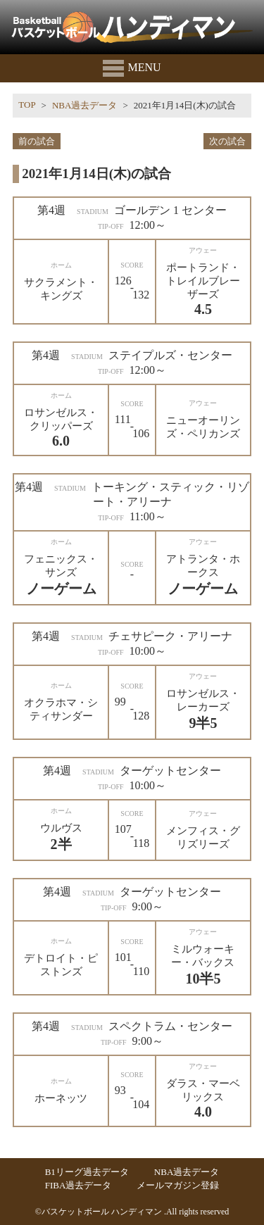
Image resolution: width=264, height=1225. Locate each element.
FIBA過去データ (78, 1185)
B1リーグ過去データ (87, 1172)
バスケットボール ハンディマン (102, 1212)
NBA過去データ (84, 105)
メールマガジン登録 (178, 1185)
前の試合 (36, 141)
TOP (26, 104)
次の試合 (227, 141)
